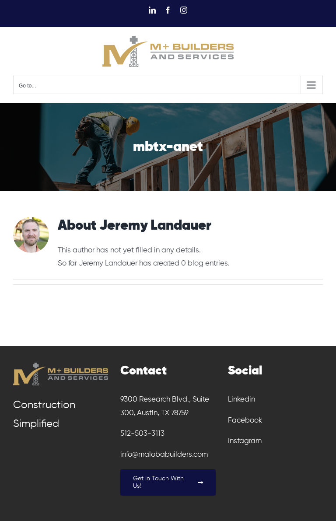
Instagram (245, 441)
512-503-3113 (142, 433)
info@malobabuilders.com (164, 454)
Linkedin (241, 399)
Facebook (245, 420)
